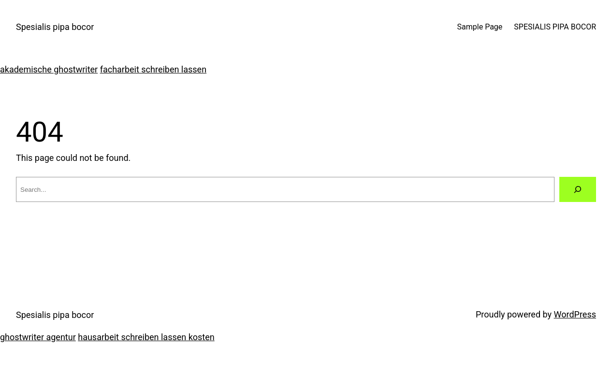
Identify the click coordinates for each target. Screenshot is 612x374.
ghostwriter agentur (38, 337)
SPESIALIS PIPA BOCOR (555, 26)
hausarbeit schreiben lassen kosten (146, 337)
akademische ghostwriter (49, 69)
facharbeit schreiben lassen (153, 69)
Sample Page (480, 26)
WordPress (575, 314)
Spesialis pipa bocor (55, 27)
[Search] (577, 189)
